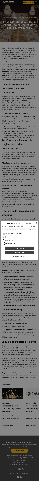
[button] (19, 256)
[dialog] (19, 240)
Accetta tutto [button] (19, 248)
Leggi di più (33, 230)
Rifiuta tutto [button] (19, 252)
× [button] (36, 223)
